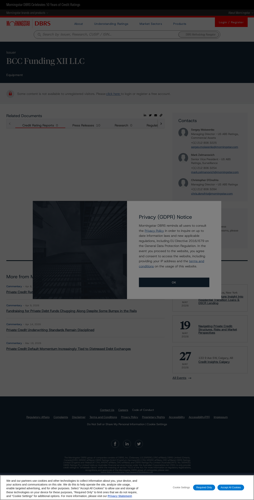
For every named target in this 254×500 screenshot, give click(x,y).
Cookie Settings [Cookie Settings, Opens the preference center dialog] (181, 487)
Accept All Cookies (231, 487)
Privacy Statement (120, 496)
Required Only (204, 487)
